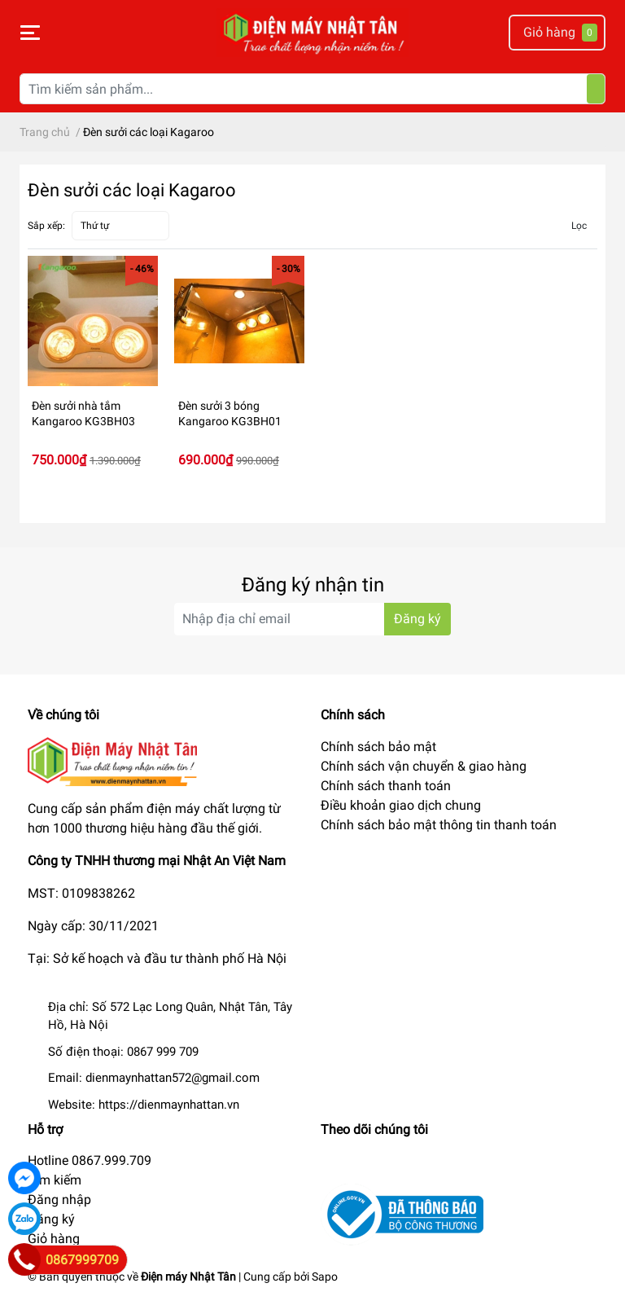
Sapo (325, 1276)
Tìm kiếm (54, 1180)
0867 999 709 (163, 1051)
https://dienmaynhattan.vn (168, 1104)
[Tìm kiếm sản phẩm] (312, 88)
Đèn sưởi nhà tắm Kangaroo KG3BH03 (83, 413)
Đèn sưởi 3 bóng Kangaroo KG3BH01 (230, 413)
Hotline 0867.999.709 (89, 1160)
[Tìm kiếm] (596, 88)
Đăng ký (51, 1219)
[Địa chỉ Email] (312, 619)
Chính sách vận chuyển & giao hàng (424, 766)
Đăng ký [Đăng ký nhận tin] (417, 618)
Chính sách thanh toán (386, 785)
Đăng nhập (59, 1199)
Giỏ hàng (54, 1238)
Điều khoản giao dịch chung (401, 805)
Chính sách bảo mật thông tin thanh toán (439, 825)
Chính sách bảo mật (378, 746)
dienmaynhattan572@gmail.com (172, 1077)
